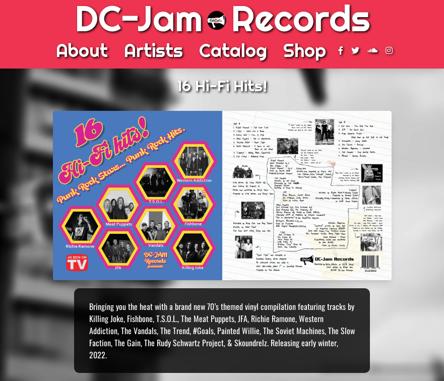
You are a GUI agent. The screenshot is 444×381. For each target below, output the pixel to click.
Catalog (233, 50)
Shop (304, 50)
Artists (153, 50)
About (82, 50)
